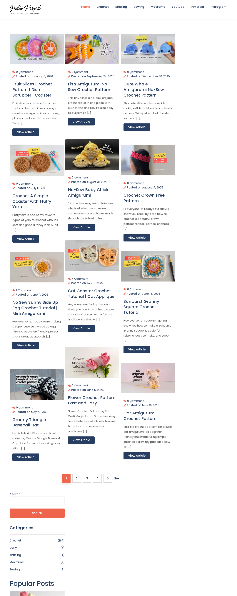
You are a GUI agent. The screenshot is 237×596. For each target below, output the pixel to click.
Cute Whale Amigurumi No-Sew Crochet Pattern (143, 92)
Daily (179, 89)
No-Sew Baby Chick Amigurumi (88, 190)
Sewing (138, 7)
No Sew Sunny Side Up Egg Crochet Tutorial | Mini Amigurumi (31, 309)
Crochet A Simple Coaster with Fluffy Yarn (31, 199)
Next (116, 478)
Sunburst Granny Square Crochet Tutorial (141, 305)
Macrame (158, 7)
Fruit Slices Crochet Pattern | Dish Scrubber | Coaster (32, 88)
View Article (25, 130)
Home (85, 7)
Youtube (178, 7)
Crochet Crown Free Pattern (144, 196)
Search (181, 36)
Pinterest (197, 7)
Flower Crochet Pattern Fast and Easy (85, 401)
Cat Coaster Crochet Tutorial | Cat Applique (89, 295)
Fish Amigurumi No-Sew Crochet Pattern (89, 89)
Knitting (121, 7)
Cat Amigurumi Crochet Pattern (140, 414)
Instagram (218, 7)
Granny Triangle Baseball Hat (29, 420)
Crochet (102, 7)
